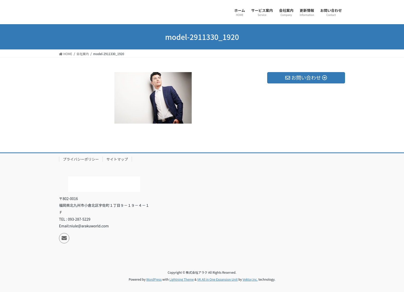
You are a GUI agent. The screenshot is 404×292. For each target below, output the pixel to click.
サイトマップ (117, 159)
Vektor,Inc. (250, 279)
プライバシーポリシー (81, 159)
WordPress (154, 279)
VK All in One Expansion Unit (217, 279)
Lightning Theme (181, 279)
